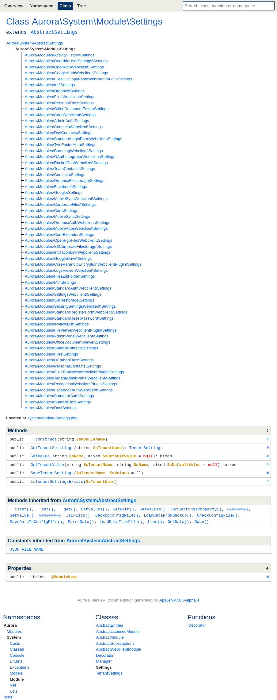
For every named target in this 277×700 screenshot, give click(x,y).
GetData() (178, 519)
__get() (67, 507)
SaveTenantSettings (52, 471)
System (14, 634)
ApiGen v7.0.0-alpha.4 (179, 596)
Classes (17, 646)
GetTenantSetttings (52, 447)
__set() (45, 507)
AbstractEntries (109, 622)
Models (16, 669)
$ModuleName (64, 573)
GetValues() (94, 507)
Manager (104, 658)
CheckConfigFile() (217, 513)
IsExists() (78, 513)
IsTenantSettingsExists (57, 480)
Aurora (10, 622)
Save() (202, 519)
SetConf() (50, 513)
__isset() (20, 507)
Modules (14, 628)
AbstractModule (109, 634)
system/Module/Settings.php (53, 418)
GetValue (40, 455)
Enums (16, 658)
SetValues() (152, 507)
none (8, 693)
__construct (44, 439)
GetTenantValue (47, 463)
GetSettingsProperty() (196, 507)
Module (17, 676)
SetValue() (22, 513)
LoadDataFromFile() (121, 519)
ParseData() (81, 519)
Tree (81, 5)
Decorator (104, 652)
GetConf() (237, 507)
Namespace (41, 5)
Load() (155, 519)
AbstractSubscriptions (115, 640)
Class (65, 5)
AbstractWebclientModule (118, 646)
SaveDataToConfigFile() (36, 519)
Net (13, 681)
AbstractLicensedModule (117, 628)
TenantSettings (109, 669)
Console (17, 652)
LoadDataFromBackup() (168, 513)
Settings (104, 664)
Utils (13, 688)
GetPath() (123, 507)
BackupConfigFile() (116, 513)
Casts (15, 640)
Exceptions (19, 664)
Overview (13, 5)
